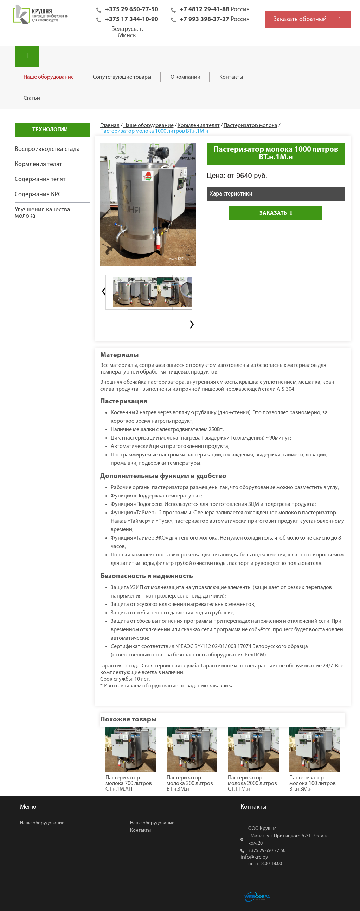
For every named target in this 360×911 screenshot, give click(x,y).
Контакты (231, 77)
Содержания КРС (38, 194)
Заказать (275, 213)
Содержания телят (40, 179)
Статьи (32, 98)
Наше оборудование (49, 77)
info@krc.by (254, 857)
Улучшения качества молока (42, 212)
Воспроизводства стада (47, 149)
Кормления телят (38, 164)
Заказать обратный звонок (300, 22)
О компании (185, 77)
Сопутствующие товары (122, 77)
